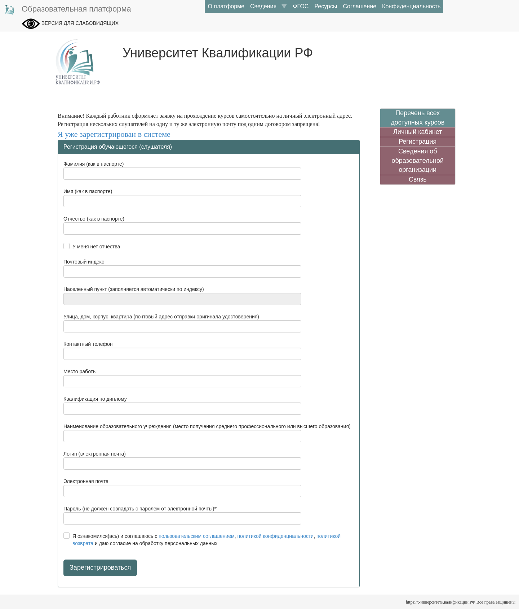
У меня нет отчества (96, 246)
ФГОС (301, 6)
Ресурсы (325, 6)
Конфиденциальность (411, 6)
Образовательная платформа (67, 9)
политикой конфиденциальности (275, 536)
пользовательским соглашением (197, 536)
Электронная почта (85, 481)
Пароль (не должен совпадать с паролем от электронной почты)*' (140, 509)
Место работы (80, 371)
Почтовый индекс (83, 262)
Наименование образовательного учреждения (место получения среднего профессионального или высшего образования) (207, 426)
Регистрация (417, 141)
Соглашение (359, 6)
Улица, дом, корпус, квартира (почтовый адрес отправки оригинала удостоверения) (161, 316)
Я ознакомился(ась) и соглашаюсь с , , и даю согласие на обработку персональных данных (206, 539)
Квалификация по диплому (95, 399)
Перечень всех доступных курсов (417, 117)
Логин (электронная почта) (94, 454)
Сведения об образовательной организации (417, 160)
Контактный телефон (87, 344)
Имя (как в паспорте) (87, 191)
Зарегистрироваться (100, 567)
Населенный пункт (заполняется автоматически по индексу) (133, 289)
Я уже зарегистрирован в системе (114, 134)
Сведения (268, 6)
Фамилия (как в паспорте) (93, 164)
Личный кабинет (417, 131)
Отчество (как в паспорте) (93, 219)
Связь (418, 179)
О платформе (226, 6)
